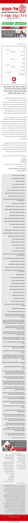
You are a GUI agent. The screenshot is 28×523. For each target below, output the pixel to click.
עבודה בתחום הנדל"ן (20, 465)
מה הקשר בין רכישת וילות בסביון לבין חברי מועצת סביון (13, 363)
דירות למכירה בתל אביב (8, 462)
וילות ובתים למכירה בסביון (18, 292)
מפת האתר (14, 519)
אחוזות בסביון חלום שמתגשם (18, 308)
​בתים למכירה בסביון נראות (18, 239)
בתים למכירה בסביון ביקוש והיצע (17, 212)
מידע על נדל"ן (22, 457)
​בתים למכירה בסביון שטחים (18, 245)
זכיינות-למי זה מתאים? (9, 481)
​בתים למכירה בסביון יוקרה (18, 184)
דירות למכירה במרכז (9, 455)
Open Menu (26, 1)
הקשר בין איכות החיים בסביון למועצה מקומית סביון (14, 367)
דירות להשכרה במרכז (9, 457)
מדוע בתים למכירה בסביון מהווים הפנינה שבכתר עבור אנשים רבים (13, 200)
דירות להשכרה (10, 468)
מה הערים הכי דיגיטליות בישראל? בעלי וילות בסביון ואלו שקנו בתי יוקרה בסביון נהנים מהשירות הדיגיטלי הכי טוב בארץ (13, 388)
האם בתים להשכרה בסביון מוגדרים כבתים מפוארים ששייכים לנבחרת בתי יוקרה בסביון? (14, 424)
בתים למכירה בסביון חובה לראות (17, 261)
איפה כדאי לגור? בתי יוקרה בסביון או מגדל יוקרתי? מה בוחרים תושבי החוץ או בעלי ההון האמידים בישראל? (14, 327)
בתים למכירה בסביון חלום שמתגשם (16, 264)
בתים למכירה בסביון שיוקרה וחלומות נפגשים (14, 193)
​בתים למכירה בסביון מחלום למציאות (16, 236)
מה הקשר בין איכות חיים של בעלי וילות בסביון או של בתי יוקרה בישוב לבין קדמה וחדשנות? (13, 377)
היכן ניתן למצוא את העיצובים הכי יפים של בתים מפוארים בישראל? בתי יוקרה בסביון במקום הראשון (14, 316)
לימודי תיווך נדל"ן (21, 466)
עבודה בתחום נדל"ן (21, 455)
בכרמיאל (6, 466)
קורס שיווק (11, 476)
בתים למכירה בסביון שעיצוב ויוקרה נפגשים (15, 267)
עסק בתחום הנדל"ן (21, 468)
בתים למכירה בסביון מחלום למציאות (16, 196)
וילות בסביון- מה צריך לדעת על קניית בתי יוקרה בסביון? (13, 406)
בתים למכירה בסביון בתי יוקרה (17, 280)
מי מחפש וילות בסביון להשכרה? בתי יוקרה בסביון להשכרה (13, 351)
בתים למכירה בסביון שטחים (18, 178)
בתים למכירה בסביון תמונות (18, 295)
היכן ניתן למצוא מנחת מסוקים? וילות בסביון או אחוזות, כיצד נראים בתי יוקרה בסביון (14, 419)
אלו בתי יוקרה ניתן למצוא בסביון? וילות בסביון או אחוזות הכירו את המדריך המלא (13, 402)
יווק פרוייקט (21, 460)
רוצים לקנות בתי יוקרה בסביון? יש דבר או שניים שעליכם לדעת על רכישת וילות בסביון (14, 397)
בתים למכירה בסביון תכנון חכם (17, 301)
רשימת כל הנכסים (21, 483)
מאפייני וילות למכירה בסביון (18, 175)
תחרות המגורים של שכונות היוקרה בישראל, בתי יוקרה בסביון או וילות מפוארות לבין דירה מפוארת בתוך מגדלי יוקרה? (13, 333)
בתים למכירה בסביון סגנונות (18, 203)
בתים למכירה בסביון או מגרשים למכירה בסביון (14, 218)
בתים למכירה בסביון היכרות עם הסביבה (15, 190)
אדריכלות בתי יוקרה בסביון (18, 437)
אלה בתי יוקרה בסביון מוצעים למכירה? (15, 311)
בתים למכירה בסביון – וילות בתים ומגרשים (15, 206)
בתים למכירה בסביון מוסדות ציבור (16, 286)
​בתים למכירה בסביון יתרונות (18, 187)
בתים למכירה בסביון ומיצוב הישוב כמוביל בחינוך (13, 258)
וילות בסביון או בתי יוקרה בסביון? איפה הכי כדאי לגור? (13, 342)
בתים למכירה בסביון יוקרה (18, 227)
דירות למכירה (11, 466)
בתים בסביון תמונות (20, 274)
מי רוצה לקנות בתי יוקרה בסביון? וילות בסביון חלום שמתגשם (14, 411)
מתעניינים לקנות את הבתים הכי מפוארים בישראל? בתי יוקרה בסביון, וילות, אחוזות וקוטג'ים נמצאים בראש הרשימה (13, 429)
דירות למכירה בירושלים (9, 465)
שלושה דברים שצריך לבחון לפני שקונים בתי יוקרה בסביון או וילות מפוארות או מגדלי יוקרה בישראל (13, 338)
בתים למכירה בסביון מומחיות (18, 283)
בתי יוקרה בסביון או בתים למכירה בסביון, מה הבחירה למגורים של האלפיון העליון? (14, 434)
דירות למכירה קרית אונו (17, 453)
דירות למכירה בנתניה (9, 470)
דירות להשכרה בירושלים (8, 463)
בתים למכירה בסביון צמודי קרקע (17, 277)
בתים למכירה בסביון (20, 181)
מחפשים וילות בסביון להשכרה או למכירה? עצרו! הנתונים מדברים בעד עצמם (13, 347)
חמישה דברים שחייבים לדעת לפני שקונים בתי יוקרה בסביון (14, 271)
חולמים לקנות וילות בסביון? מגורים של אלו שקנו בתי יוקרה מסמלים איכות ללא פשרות (13, 393)
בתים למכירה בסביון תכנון (18, 298)
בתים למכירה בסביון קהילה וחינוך (17, 289)
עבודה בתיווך (11, 478)
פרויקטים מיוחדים (21, 458)
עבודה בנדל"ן (11, 479)
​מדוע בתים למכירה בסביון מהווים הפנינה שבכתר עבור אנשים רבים (13, 254)
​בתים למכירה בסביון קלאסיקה (17, 242)
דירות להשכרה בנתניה (9, 471)
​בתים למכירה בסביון (20, 248)
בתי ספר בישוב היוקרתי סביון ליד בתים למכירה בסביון (14, 305)
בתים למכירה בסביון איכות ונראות (17, 215)
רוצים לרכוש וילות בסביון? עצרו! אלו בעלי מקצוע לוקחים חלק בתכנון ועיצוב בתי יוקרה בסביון (13, 415)
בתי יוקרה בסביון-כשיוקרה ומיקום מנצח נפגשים (13, 233)
